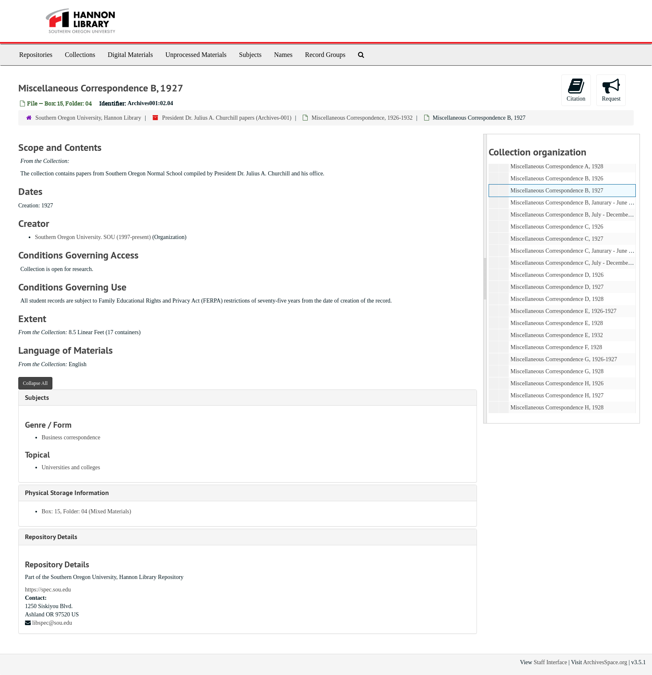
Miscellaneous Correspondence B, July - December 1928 (576, 215)
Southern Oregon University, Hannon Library (88, 118)
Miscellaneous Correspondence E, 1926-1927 (563, 311)
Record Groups (325, 54)
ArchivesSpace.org (605, 662)
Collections (80, 54)
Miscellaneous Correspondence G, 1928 (556, 371)
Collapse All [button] (35, 383)
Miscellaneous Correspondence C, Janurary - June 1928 (575, 251)
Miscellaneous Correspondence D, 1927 (556, 287)
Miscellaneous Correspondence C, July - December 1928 (576, 263)
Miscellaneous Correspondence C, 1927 (556, 239)
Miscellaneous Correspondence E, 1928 (556, 323)
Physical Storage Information (67, 492)
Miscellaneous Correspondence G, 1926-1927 (563, 359)
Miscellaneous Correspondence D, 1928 (556, 299)
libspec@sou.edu (52, 623)
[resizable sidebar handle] (485, 278)
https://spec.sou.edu (48, 589)
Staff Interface (550, 662)
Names (283, 54)
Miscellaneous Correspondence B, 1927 (556, 190)
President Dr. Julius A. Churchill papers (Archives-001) (226, 118)
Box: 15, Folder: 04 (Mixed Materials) (86, 511)
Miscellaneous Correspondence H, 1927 (556, 395)
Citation (576, 89)
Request (611, 89)
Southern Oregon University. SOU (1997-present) (93, 237)
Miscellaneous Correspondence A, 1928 (556, 166)
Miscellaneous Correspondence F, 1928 (556, 347)
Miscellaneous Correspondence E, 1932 (556, 335)
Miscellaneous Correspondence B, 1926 (556, 178)
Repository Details (51, 536)
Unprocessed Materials (196, 54)
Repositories (35, 54)
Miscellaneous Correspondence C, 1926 (556, 227)
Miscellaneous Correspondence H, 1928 (556, 407)
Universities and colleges (71, 467)
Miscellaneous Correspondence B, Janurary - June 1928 (575, 203)
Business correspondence (71, 437)
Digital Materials (130, 54)
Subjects (250, 54)
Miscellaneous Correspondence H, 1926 (556, 383)
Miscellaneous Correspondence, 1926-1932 (361, 118)
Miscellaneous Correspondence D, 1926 (556, 275)
